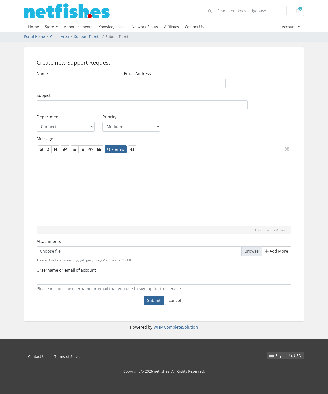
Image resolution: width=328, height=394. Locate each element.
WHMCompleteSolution (175, 327)
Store (50, 26)
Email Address (137, 73)
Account (289, 26)
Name (42, 73)
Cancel (174, 300)
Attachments (49, 241)
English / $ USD (285, 355)
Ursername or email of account (66, 270)
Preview (115, 149)
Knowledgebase (111, 26)
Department (48, 117)
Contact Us (194, 26)
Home (33, 26)
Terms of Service (68, 356)
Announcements (78, 26)
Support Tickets (87, 36)
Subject (44, 95)
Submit (154, 300)
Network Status (145, 26)
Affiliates (171, 26)
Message (45, 138)
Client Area (59, 36)
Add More (276, 251)
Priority (109, 117)
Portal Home (34, 36)
